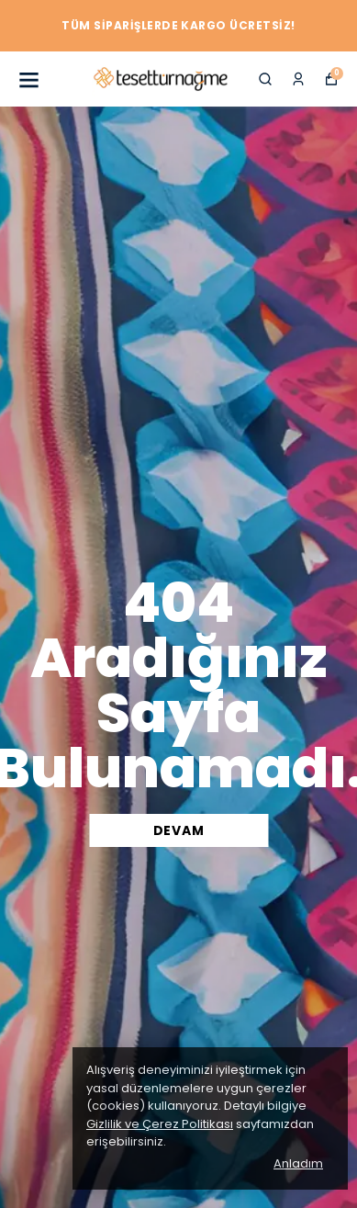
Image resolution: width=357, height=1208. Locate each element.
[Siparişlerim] (298, 79)
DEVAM (179, 830)
